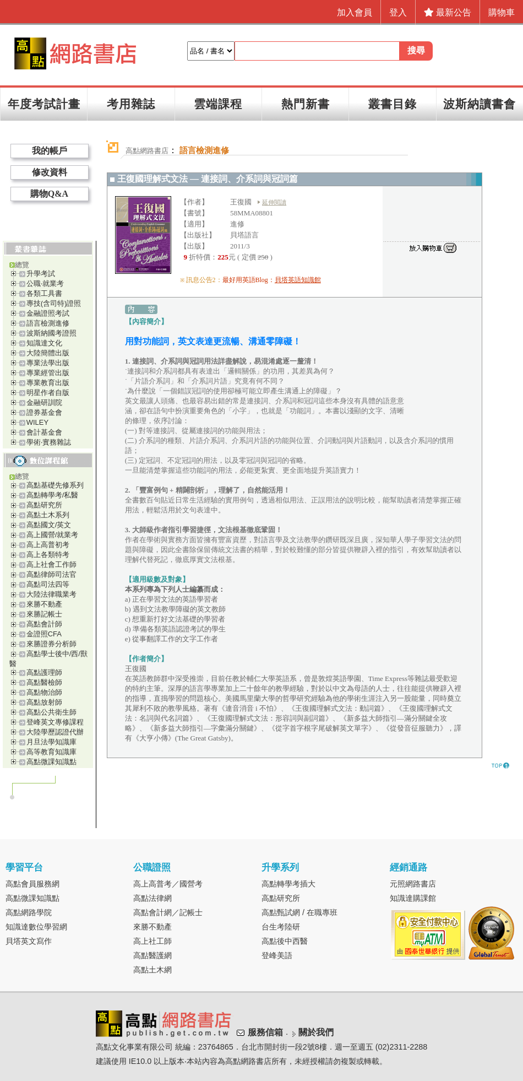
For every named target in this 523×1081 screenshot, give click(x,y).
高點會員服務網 (32, 883)
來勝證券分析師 (51, 644)
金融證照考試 (47, 313)
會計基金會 (44, 432)
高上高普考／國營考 (168, 883)
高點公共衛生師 (51, 712)
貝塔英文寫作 (29, 941)
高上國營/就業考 (52, 535)
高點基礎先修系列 (55, 485)
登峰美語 (277, 955)
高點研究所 (44, 505)
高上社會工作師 (51, 564)
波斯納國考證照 (51, 333)
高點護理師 (44, 672)
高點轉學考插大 (288, 883)
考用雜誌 (131, 104)
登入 (398, 12)
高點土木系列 (47, 515)
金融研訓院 (44, 402)
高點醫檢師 (44, 682)
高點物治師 (44, 692)
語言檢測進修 (47, 323)
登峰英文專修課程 (55, 722)
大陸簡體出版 (47, 353)
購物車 (501, 12)
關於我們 (316, 1032)
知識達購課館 (413, 898)
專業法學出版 (47, 363)
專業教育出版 (47, 383)
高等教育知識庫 (51, 752)
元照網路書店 (413, 883)
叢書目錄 (392, 104)
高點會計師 (44, 624)
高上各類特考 (47, 554)
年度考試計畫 (44, 104)
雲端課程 (218, 104)
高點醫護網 (152, 955)
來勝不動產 (44, 604)
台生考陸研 (281, 926)
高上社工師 (152, 941)
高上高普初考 (47, 544)
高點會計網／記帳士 (168, 912)
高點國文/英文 (49, 525)
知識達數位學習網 (36, 926)
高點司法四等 (47, 584)
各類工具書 (44, 293)
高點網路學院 (29, 912)
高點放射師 (44, 702)
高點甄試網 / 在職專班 (299, 912)
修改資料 (49, 172)
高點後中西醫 (285, 941)
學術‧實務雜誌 (48, 442)
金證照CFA (44, 634)
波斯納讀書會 (479, 104)
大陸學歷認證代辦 (55, 732)
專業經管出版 (47, 373)
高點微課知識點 (51, 762)
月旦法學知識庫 (51, 742)
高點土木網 (152, 969)
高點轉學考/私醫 (52, 495)
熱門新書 (305, 104)
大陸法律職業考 (51, 594)
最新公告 (447, 12)
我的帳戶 (49, 150)
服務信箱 (265, 1032)
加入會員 (354, 12)
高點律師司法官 (51, 574)
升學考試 (40, 273)
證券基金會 (44, 412)
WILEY (37, 422)
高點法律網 (152, 898)
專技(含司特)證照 (53, 303)
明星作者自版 (47, 392)
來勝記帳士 (44, 614)
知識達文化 (44, 343)
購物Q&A (49, 193)
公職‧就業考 (45, 283)
